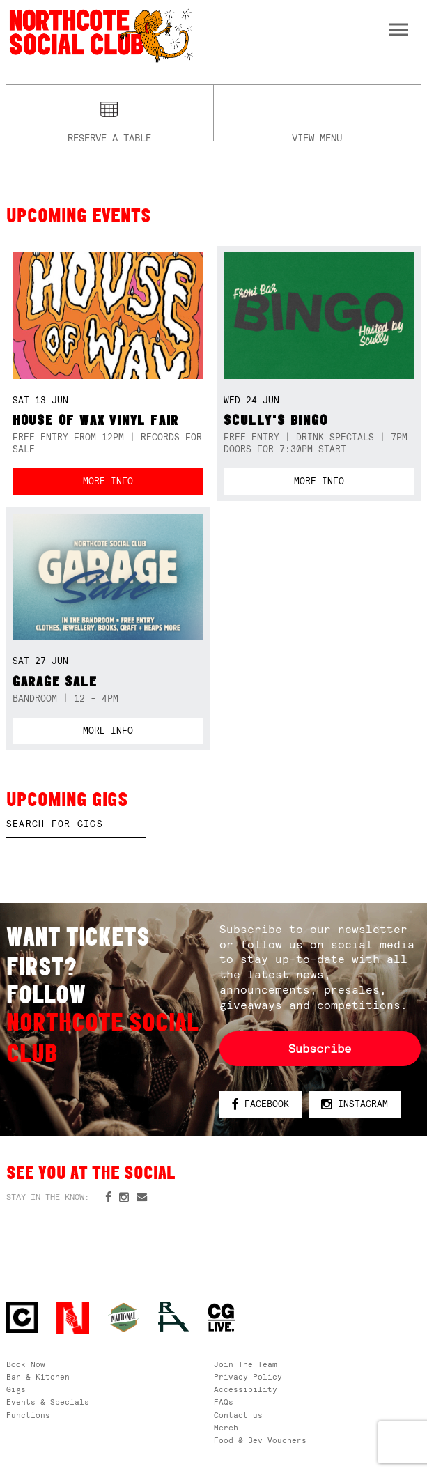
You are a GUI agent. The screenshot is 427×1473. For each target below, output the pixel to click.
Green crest (123, 1317)
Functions (28, 1415)
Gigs (16, 1389)
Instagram (354, 1104)
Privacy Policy (248, 1377)
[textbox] (76, 824)
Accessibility (245, 1389)
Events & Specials (47, 1402)
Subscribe (319, 1048)
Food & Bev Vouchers (260, 1440)
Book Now (25, 1364)
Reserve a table (109, 136)
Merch (226, 1428)
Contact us (238, 1415)
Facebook (260, 1104)
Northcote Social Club (100, 34)
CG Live (221, 1318)
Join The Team (245, 1364)
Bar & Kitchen (38, 1377)
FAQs (223, 1402)
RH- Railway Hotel (173, 1317)
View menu (317, 136)
